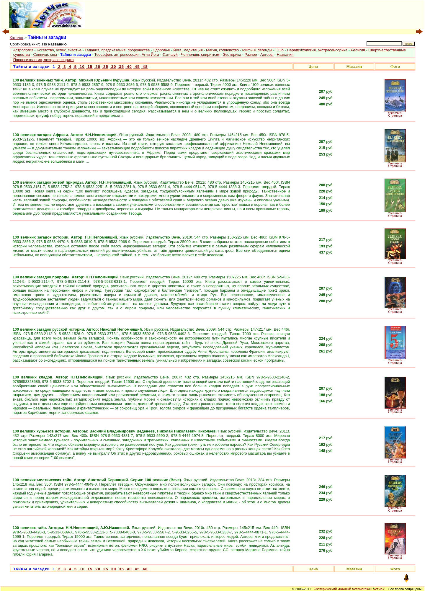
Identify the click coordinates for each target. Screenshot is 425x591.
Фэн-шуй (169, 54)
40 (128, 66)
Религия (358, 50)
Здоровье (161, 50)
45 (136, 66)
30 (113, 66)
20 (97, 66)
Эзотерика (232, 54)
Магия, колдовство (222, 50)
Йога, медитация (187, 50)
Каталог (17, 37)
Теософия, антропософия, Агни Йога (126, 54)
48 (144, 66)
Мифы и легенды (257, 50)
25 (105, 66)
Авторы (266, 54)
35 (120, 66)
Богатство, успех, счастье (59, 50)
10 (81, 66)
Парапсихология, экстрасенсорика (317, 50)
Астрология (23, 50)
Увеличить (395, 113)
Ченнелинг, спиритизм (200, 54)
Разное (250, 54)
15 (89, 66)
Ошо (279, 50)
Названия (285, 54)
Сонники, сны (45, 54)
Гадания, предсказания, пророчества (117, 50)
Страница (395, 115)
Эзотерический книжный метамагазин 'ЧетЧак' (349, 589)
